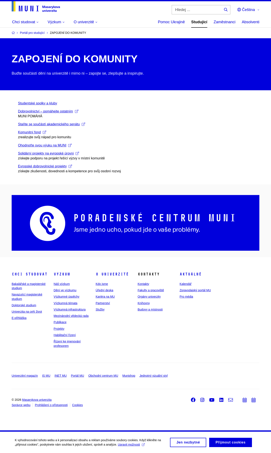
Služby (100, 309)
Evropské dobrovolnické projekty (45, 166)
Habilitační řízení (65, 335)
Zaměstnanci (224, 22)
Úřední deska (104, 290)
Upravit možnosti (131, 446)
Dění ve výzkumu (65, 290)
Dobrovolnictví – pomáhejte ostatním (48, 111)
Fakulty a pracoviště (151, 290)
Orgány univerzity (149, 296)
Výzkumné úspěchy (66, 296)
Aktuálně (191, 274)
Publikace (60, 322)
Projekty (59, 328)
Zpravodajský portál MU (195, 290)
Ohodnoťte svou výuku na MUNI (45, 145)
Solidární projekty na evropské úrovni (48, 153)
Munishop (128, 375)
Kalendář (185, 284)
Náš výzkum (62, 284)
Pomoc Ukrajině (171, 22)
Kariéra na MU (105, 296)
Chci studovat (29, 274)
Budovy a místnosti (150, 309)
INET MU (61, 375)
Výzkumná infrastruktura (70, 309)
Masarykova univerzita (36, 399)
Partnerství (103, 303)
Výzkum (62, 274)
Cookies (77, 405)
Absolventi (250, 22)
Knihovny (144, 303)
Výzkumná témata (65, 303)
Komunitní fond (32, 132)
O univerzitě (112, 274)
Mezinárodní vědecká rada (71, 316)
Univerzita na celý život (27, 311)
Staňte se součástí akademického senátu (51, 124)
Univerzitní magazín (25, 375)
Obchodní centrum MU (103, 375)
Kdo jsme (102, 284)
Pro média (186, 296)
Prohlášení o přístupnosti (51, 405)
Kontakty (143, 284)
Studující (199, 22)
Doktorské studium (24, 305)
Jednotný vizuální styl (154, 375)
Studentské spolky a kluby (37, 103)
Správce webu (21, 405)
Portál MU (77, 375)
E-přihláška (19, 318)
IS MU (46, 375)
